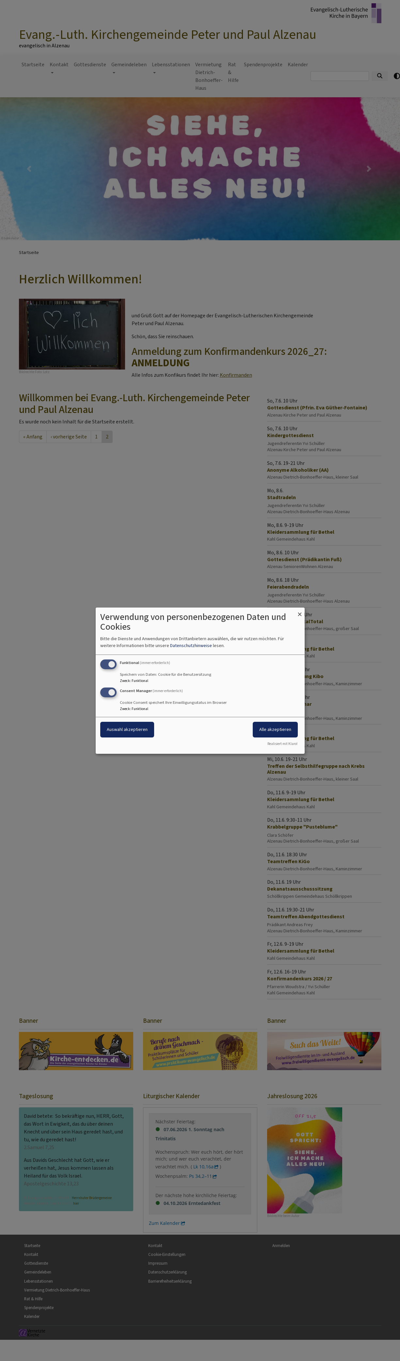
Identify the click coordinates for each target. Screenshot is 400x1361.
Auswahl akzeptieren (127, 729)
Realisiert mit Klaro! (282, 743)
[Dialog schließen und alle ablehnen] (300, 611)
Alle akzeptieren (275, 729)
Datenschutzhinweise (191, 645)
